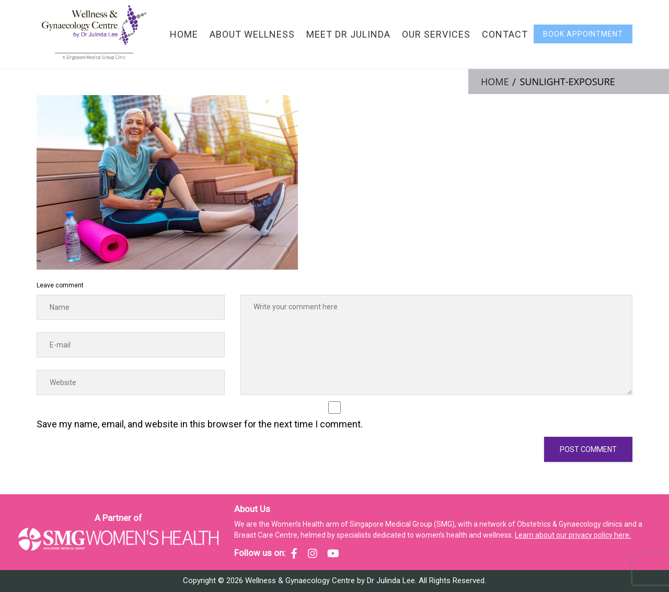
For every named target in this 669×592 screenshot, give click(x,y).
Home (184, 34)
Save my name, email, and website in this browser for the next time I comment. (200, 424)
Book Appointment (583, 34)
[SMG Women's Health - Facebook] (294, 553)
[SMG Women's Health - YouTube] (333, 553)
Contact (505, 34)
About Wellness (252, 34)
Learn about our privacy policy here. (573, 535)
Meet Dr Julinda (348, 34)
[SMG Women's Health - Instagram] (312, 553)
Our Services (436, 34)
